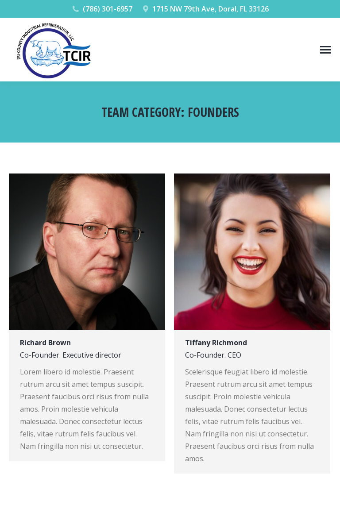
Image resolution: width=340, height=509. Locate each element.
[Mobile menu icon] (325, 49)
